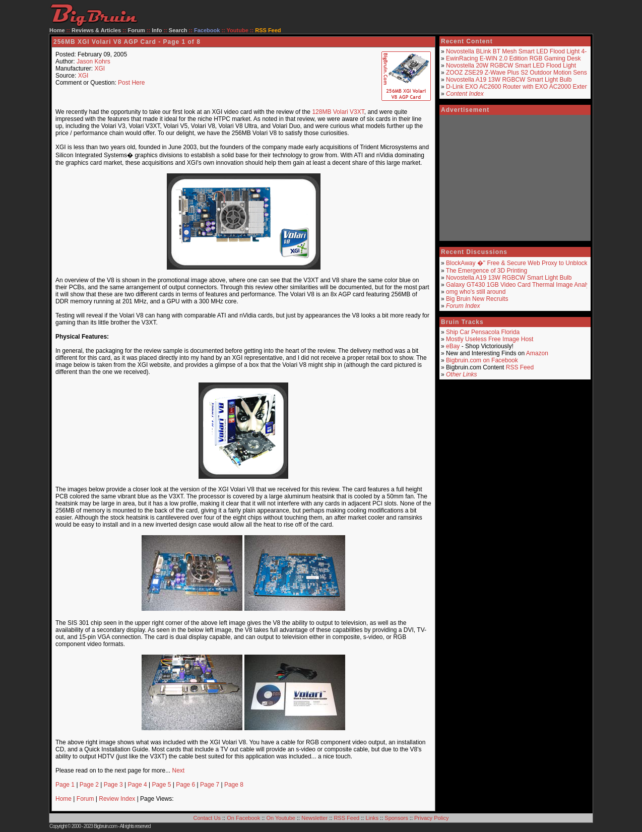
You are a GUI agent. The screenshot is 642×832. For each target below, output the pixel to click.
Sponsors (396, 818)
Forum (136, 30)
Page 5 (161, 784)
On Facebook (243, 818)
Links (371, 818)
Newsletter (314, 818)
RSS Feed (520, 367)
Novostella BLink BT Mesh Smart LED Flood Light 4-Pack (523, 51)
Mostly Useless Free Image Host (489, 339)
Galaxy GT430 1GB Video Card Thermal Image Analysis (521, 284)
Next (178, 770)
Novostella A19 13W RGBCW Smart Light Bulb (508, 79)
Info (157, 30)
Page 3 (113, 784)
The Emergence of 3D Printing (486, 270)
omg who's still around (475, 291)
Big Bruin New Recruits (477, 298)
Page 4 (137, 784)
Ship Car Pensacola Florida (483, 332)
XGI (99, 68)
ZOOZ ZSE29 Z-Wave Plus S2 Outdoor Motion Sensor (519, 72)
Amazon (537, 353)
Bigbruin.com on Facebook (482, 360)
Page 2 (89, 784)
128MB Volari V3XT (338, 111)
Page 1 (65, 784)
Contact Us (207, 818)
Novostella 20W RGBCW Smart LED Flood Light (511, 65)
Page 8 (233, 784)
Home (57, 30)
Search (178, 30)
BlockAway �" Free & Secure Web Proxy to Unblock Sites (524, 263)
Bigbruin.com (105, 826)
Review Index (117, 798)
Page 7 (209, 784)
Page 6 (185, 784)
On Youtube (280, 818)
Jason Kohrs (93, 61)
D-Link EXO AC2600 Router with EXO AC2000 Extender (521, 86)
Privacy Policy (431, 818)
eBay (453, 346)
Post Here (131, 82)
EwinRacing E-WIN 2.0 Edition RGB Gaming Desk (513, 58)
